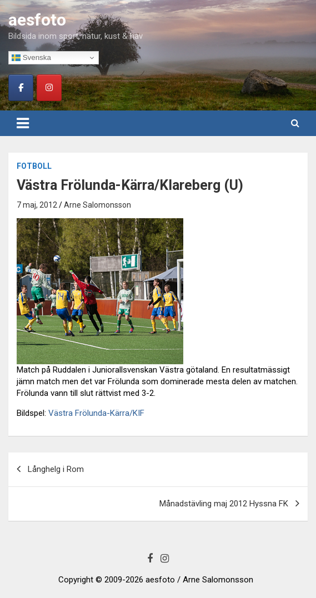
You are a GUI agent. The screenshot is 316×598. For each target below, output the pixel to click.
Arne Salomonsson (97, 204)
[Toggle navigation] (22, 123)
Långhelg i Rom (56, 469)
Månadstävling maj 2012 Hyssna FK (223, 504)
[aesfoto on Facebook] (20, 87)
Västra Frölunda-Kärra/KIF (96, 413)
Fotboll (34, 166)
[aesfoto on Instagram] (49, 87)
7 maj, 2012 (37, 204)
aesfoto (37, 19)
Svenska (31, 57)
